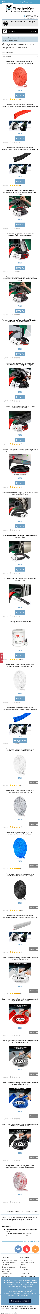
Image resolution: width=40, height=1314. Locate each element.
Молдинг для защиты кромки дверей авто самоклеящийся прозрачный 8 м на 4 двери (20, 1166)
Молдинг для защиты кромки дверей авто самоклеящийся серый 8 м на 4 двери (20, 791)
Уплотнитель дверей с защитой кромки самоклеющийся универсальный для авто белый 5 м (20, 916)
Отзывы (23, 1267)
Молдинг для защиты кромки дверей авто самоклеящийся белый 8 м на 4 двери (20, 750)
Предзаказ (20, 740)
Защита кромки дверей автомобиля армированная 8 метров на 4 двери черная (20, 1125)
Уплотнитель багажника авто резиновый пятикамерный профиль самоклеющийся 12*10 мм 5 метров (20, 192)
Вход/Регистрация (26, 2)
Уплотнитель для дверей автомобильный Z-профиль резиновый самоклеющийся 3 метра (20, 321)
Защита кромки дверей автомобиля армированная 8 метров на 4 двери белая (20, 958)
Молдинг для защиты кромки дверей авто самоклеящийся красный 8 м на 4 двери (20, 62)
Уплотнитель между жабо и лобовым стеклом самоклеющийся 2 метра (20, 407)
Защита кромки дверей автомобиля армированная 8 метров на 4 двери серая (20, 1041)
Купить (20, 95)
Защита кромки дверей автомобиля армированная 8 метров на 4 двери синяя (20, 1083)
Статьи (22, 1265)
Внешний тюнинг (18, 38)
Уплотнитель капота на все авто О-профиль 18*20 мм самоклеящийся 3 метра (20, 493)
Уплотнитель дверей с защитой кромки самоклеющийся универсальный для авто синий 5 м (20, 708)
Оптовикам (6, 1276)
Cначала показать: (7, 53)
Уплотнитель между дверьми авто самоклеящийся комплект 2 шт (20, 536)
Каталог (11, 31)
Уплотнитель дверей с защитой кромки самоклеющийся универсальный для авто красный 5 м (20, 105)
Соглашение (24, 1269)
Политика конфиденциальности (19, 1295)
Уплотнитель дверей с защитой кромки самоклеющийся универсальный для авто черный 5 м (20, 148)
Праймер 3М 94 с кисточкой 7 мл (20, 622)
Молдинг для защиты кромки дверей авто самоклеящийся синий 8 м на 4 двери (20, 833)
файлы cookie (20, 1282)
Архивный (34, 782)
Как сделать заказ (26, 1260)
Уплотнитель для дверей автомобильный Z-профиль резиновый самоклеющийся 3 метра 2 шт (20, 450)
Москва (6, 2)
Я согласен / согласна (20, 1301)
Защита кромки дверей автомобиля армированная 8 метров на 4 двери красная (20, 1000)
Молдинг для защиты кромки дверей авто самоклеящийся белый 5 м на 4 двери (20, 665)
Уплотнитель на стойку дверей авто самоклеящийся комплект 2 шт (20, 579)
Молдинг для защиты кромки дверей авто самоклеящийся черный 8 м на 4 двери (20, 875)
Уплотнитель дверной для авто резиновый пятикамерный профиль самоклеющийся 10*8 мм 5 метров (20, 278)
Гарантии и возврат (27, 1262)
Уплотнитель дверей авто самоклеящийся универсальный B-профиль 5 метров (20, 234)
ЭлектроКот (6, 38)
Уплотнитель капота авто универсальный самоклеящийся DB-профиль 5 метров (20, 364)
